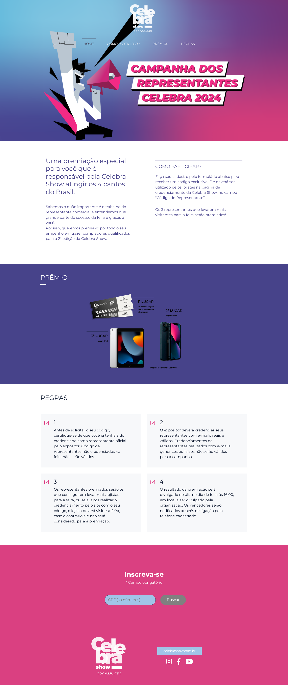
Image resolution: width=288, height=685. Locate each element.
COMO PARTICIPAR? (123, 44)
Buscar (173, 600)
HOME (88, 44)
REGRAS (188, 44)
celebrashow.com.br (179, 651)
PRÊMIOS (160, 44)
